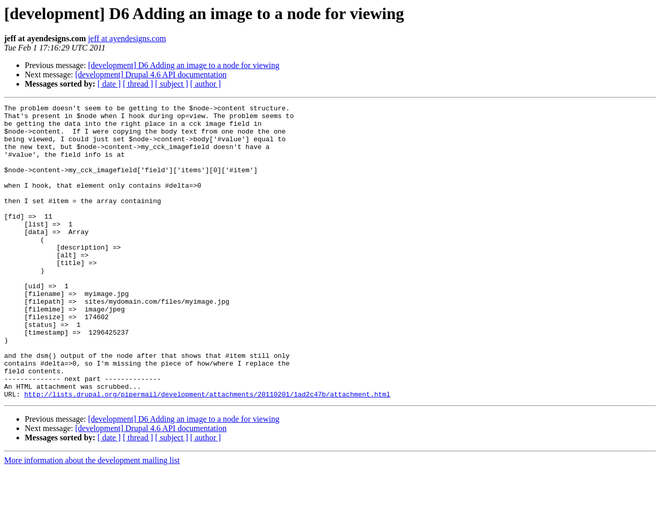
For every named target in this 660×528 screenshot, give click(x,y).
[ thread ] (138, 83)
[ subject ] (171, 83)
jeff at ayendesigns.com (127, 38)
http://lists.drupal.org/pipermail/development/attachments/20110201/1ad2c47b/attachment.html (207, 452)
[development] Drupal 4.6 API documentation (151, 74)
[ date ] (109, 83)
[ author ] (205, 83)
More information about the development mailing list (91, 519)
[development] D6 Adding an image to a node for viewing (183, 65)
